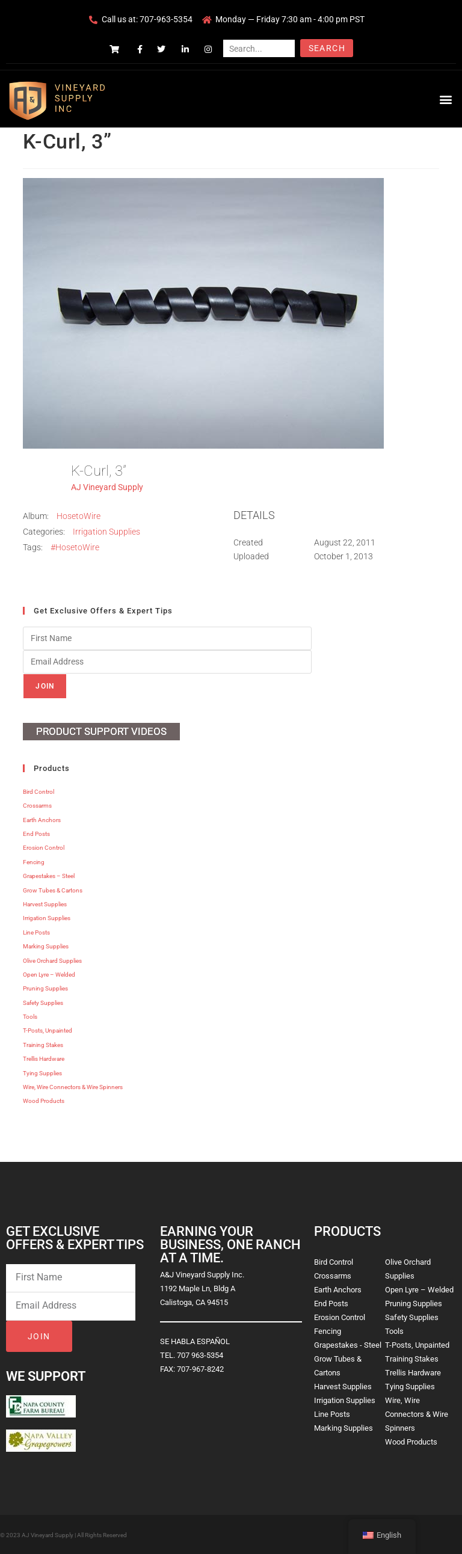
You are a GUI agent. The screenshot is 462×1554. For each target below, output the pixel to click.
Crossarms (37, 805)
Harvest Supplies (45, 904)
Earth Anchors (42, 820)
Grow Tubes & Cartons (52, 890)
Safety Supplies (43, 1003)
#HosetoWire (75, 547)
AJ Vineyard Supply (107, 487)
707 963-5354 (200, 1355)
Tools (30, 1017)
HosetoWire (78, 516)
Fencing (34, 862)
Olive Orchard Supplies (52, 961)
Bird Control (38, 792)
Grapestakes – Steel (49, 876)
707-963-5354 (166, 19)
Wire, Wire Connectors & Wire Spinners (73, 1087)
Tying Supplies (42, 1073)
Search (327, 48)
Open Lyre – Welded (49, 974)
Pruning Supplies (45, 988)
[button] (446, 99)
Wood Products (43, 1101)
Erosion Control (43, 848)
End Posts (36, 834)
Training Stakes (43, 1045)
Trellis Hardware (43, 1059)
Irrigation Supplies (106, 531)
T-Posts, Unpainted (47, 1030)
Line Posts (36, 932)
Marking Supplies (46, 946)
